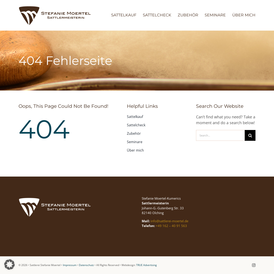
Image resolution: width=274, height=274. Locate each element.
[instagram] (253, 265)
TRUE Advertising (146, 265)
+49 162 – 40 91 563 (171, 226)
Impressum (69, 265)
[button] (9, 264)
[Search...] (220, 135)
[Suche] (250, 135)
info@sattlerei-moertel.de (169, 221)
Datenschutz (86, 265)
